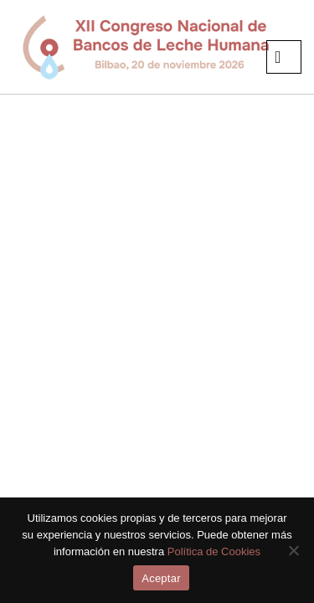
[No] (293, 550)
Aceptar (161, 578)
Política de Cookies (213, 551)
